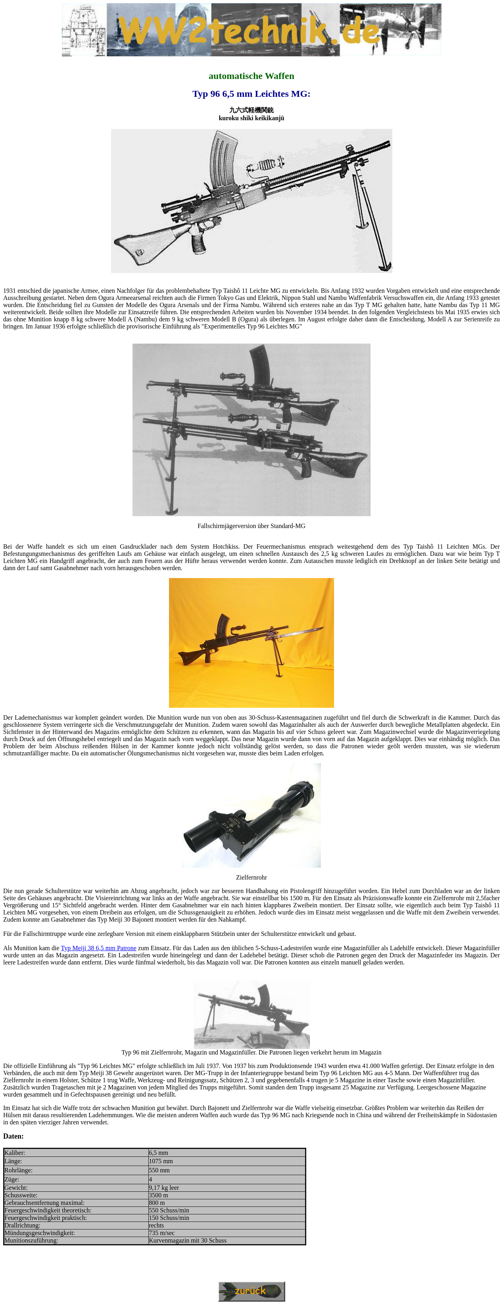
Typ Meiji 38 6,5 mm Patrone (98, 948)
